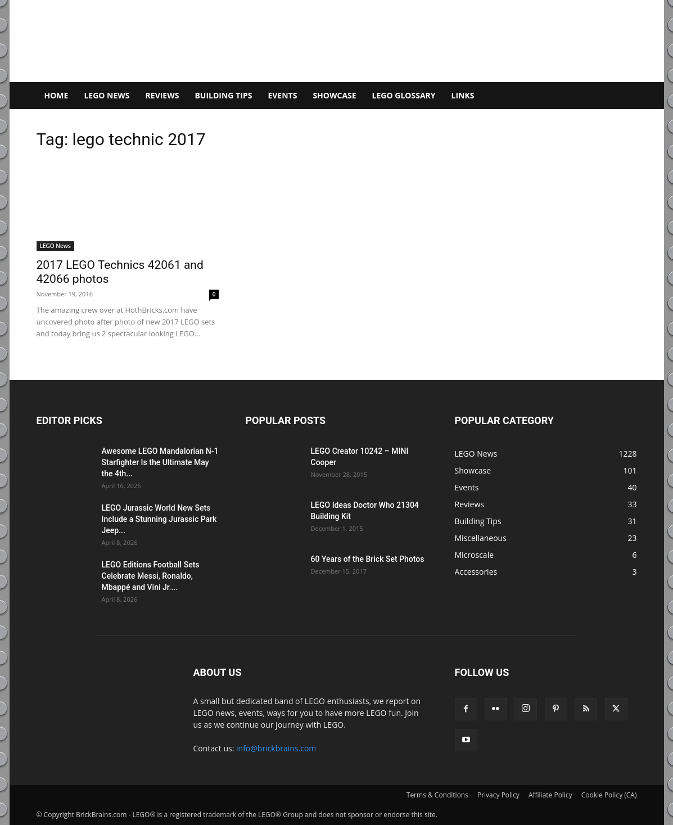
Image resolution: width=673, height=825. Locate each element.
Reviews (162, 95)
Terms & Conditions (437, 795)
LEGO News (106, 95)
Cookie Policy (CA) (609, 795)
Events (282, 95)
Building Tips (223, 95)
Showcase (334, 95)
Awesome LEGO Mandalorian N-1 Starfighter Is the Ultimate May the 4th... (160, 462)
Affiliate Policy (550, 795)
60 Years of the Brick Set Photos (367, 558)
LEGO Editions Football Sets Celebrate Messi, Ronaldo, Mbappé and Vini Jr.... (151, 576)
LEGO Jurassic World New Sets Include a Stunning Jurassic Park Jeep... (159, 519)
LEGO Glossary (404, 95)
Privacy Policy (498, 795)
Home (56, 95)
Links (463, 95)
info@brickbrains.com (276, 748)
